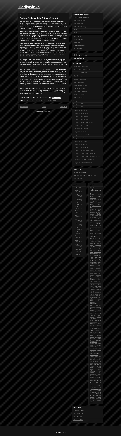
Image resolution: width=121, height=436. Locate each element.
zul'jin (91, 401)
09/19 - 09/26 (77, 190)
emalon (99, 232)
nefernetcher (98, 320)
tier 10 (95, 375)
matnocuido (92, 307)
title (100, 379)
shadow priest (98, 356)
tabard (99, 369)
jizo (91, 288)
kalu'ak (93, 287)
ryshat (91, 345)
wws (100, 395)
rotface (99, 343)
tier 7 (96, 377)
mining (91, 311)
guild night (98, 260)
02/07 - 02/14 (77, 228)
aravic (91, 202)
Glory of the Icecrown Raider (37, 24)
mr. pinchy (98, 315)
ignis (91, 281)
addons (94, 193)
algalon (99, 194)
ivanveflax (92, 284)
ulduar (99, 384)
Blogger (64, 432)
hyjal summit (95, 278)
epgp (100, 238)
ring (96, 343)
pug (96, 337)
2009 (77, 249)
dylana (92, 230)
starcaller (92, 366)
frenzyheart (93, 250)
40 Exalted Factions (79, 45)
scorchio (99, 350)
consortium (92, 223)
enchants (93, 237)
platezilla (96, 333)
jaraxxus (92, 286)
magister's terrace (95, 300)
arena (99, 204)
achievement (27, 100)
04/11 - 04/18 (77, 224)
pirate (100, 332)
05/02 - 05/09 (77, 215)
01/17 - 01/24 (77, 236)
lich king (92, 294)
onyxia (91, 326)
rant (100, 338)
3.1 (94, 188)
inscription (96, 281)
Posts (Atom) (47, 111)
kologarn (92, 292)
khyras (99, 289)
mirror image (97, 311)
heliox (100, 267)
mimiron (99, 310)
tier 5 (92, 377)
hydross (99, 276)
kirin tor (99, 291)
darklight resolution (95, 227)
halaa (91, 262)
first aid (98, 245)
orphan (91, 328)
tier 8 (100, 377)
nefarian (92, 320)
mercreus (99, 307)
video (100, 389)
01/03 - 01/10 (77, 245)
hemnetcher (93, 270)
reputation (93, 342)
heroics (99, 270)
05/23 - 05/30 (77, 211)
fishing (92, 247)
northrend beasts (95, 323)
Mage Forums (77, 178)
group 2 (99, 259)
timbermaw (96, 379)
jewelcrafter (98, 286)
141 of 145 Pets (78, 39)
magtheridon (93, 303)
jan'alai (99, 284)
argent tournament (95, 206)
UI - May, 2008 (77, 416)
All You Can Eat (45, 55)
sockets (96, 363)
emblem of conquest (95, 233)
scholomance (93, 350)
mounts (92, 315)
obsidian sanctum (95, 325)
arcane (99, 202)
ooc (95, 327)
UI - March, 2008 (78, 420)
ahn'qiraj (99, 193)
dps (100, 228)
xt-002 (99, 397)
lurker (91, 299)
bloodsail (99, 214)
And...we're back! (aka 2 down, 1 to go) (39, 18)
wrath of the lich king (95, 394)
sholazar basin (94, 361)
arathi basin (98, 201)
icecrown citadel (51, 100)
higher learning (94, 273)
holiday (92, 275)
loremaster (92, 295)
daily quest (93, 225)
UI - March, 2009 (78, 413)
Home (44, 107)
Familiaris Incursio (94, 241)
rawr (91, 340)
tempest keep (95, 372)
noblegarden (93, 322)
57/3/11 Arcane (77, 48)
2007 (77, 254)
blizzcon (92, 214)
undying (92, 385)
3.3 (101, 188)
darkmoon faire (94, 228)
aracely (92, 201)
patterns (99, 328)
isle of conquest (97, 283)
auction (92, 207)
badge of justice (95, 209)
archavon (92, 204)
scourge (92, 351)
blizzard (99, 212)
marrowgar (98, 305)
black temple (95, 210)
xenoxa (92, 397)
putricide (99, 337)
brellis (91, 215)
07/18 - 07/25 (77, 199)
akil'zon (92, 194)
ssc (100, 364)
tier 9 (91, 379)
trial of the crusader (95, 381)
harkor (99, 263)
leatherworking (98, 292)
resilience (92, 343)
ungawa (99, 385)
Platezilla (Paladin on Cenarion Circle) (84, 175)
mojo (91, 313)
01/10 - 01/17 (77, 240)
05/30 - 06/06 (77, 207)
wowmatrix (92, 393)
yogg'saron (93, 398)
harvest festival (95, 265)
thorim (91, 376)
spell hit (96, 364)
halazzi (95, 262)
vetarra (96, 389)
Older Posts (63, 107)
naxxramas (94, 318)
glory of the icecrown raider (39, 100)
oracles (99, 327)
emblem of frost (95, 235)
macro (99, 299)
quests (97, 338)
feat (100, 241)
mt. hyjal (92, 317)
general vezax (97, 252)
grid (95, 258)
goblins (91, 257)
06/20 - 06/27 (77, 203)
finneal (91, 245)
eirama (100, 230)
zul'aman (98, 398)
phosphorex (98, 330)
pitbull (91, 333)
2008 (77, 251)
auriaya (99, 207)
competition (98, 222)
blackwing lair (93, 212)
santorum (99, 345)
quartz (93, 338)
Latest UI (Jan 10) (78, 410)
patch (95, 328)
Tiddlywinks (29, 7)
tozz (95, 380)
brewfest (95, 215)
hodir (100, 273)
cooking (98, 224)
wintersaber (93, 392)
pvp (91, 338)
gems (91, 252)
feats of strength (95, 243)
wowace (99, 392)
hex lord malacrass (95, 271)
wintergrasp (98, 390)
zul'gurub (99, 400)
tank (100, 371)
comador (95, 220)
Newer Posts (24, 107)
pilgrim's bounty (94, 332)
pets (91, 330)
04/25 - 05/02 (77, 220)
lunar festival (97, 297)
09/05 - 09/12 (77, 195)
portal (100, 333)
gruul (91, 260)
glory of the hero (94, 253)
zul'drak (92, 400)
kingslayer (92, 291)
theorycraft (93, 374)
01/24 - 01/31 (77, 232)
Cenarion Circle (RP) (79, 172)
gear (99, 250)
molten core (97, 313)
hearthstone (93, 267)
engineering (93, 238)
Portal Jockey (36, 52)
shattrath (99, 359)
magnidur (92, 302)
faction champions (95, 240)
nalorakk (99, 317)
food (100, 248)
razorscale (98, 340)
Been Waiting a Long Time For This (41, 69)
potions (92, 335)
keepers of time (94, 289)
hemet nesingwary (95, 268)
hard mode (95, 263)
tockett (91, 380)
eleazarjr (92, 232)
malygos (92, 305)
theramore (99, 374)
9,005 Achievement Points (81, 17)
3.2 (97, 188)
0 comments (43, 97)
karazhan (98, 288)
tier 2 (98, 375)
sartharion (93, 347)
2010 (77, 188)
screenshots (94, 353)
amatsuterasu (93, 198)
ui (95, 384)
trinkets (92, 384)
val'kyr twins (93, 387)
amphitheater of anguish (95, 199)
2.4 (91, 188)
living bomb (98, 294)
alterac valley (95, 196)
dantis (100, 225)
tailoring (92, 371)
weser (91, 390)
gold (96, 257)
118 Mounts (76, 42)
